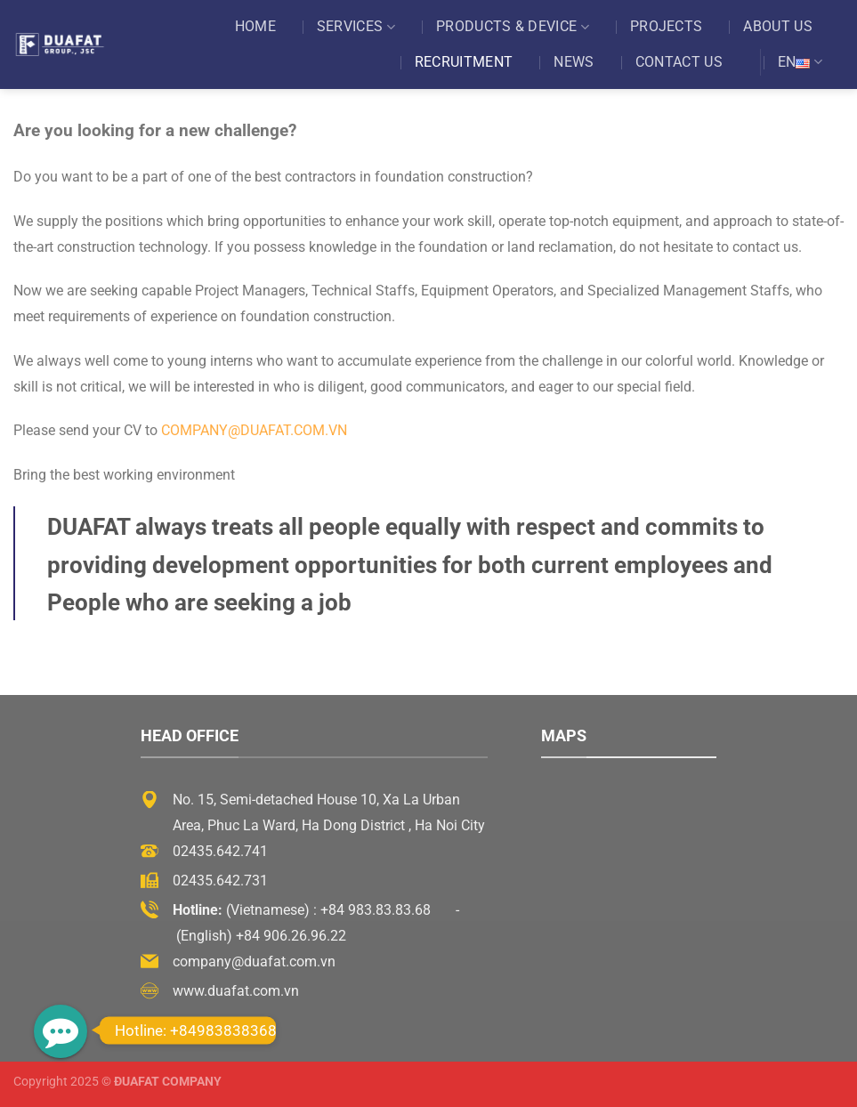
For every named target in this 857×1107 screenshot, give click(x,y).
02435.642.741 (220, 851)
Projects (666, 26)
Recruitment (464, 61)
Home (255, 26)
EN (800, 62)
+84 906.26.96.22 (291, 935)
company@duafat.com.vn (254, 430)
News (574, 61)
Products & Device (512, 27)
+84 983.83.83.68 (375, 909)
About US (778, 26)
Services (356, 27)
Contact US (679, 61)
